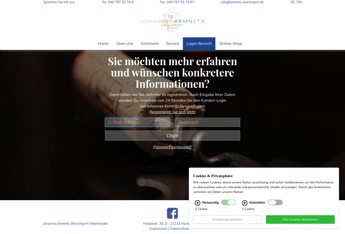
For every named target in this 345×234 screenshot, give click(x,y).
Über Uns (124, 43)
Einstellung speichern (227, 219)
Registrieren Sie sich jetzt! (172, 112)
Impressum (158, 228)
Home (103, 43)
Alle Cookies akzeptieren (300, 219)
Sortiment (150, 43)
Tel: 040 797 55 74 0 (117, 2)
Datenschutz (179, 228)
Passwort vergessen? (173, 147)
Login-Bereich (199, 43)
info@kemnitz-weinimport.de (242, 2)
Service (172, 43)
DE (292, 2)
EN (299, 2)
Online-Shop (230, 43)
